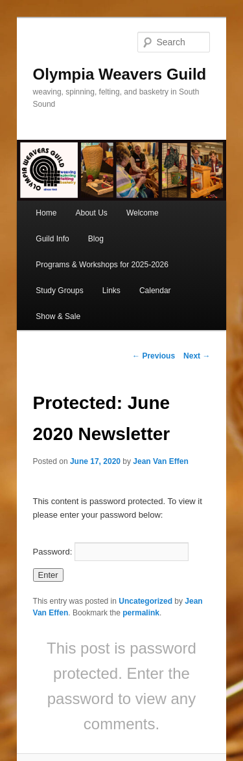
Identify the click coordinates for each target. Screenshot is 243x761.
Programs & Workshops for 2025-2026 (102, 264)
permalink (140, 612)
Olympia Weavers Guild (120, 74)
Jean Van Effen (160, 461)
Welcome (142, 212)
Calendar (155, 290)
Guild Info (52, 238)
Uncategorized (145, 601)
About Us (91, 212)
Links (111, 290)
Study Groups (59, 290)
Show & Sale (58, 316)
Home (46, 212)
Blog (96, 238)
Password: (111, 552)
